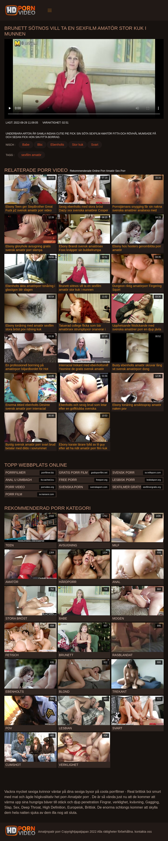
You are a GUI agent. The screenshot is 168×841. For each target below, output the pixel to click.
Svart (94, 144)
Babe (26, 144)
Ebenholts (57, 144)
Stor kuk (77, 144)
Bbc (40, 144)
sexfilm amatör (31, 155)
